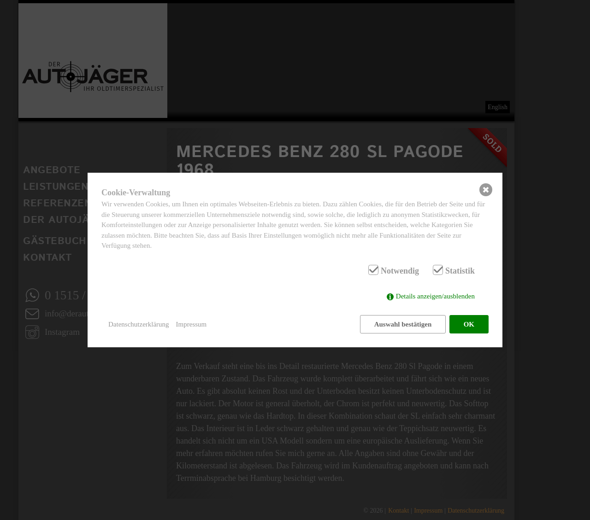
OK (469, 324)
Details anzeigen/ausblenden (435, 296)
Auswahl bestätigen (403, 324)
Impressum (191, 324)
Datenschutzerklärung (138, 324)
